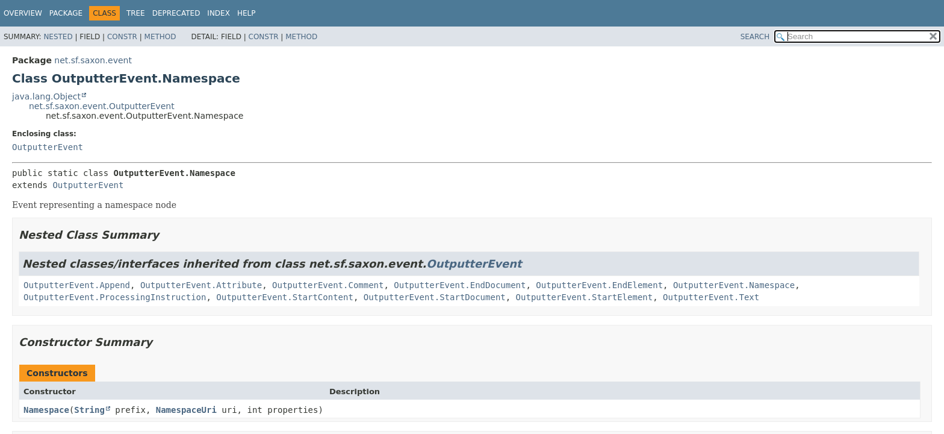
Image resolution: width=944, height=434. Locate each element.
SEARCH (755, 37)
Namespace (46, 410)
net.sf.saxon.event (93, 60)
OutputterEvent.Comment (328, 285)
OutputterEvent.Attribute (201, 285)
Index (218, 13)
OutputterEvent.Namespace (734, 285)
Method (160, 37)
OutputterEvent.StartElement (584, 297)
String (89, 410)
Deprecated (176, 13)
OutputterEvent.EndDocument (460, 285)
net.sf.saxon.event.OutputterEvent (102, 106)
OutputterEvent (47, 147)
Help (246, 13)
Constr (122, 37)
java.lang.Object (46, 96)
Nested (57, 37)
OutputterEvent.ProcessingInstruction (114, 297)
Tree (135, 13)
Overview (23, 13)
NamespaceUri (186, 410)
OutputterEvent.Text (711, 297)
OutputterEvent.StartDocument (435, 297)
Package (65, 13)
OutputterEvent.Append (76, 285)
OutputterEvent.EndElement (599, 285)
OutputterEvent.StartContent (284, 297)
